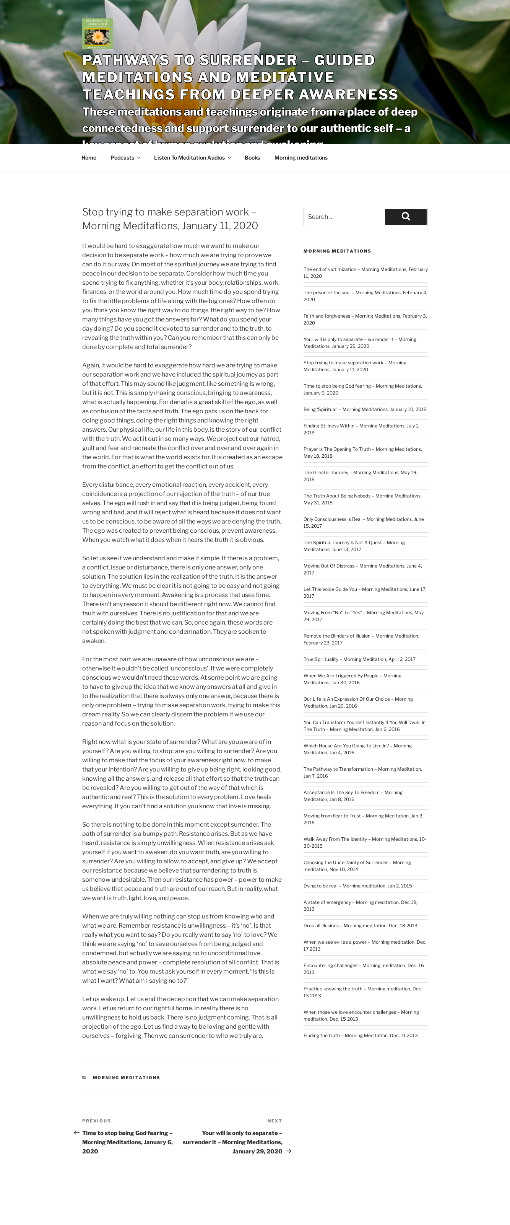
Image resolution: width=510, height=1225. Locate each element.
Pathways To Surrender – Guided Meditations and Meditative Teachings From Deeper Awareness (240, 77)
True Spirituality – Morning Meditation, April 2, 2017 (360, 659)
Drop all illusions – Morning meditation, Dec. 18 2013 (360, 925)
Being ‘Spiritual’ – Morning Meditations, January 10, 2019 (365, 409)
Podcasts (126, 157)
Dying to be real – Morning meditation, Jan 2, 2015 (358, 886)
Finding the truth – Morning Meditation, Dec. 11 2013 (361, 1035)
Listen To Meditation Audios (193, 157)
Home (88, 157)
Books (252, 157)
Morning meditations (301, 157)
